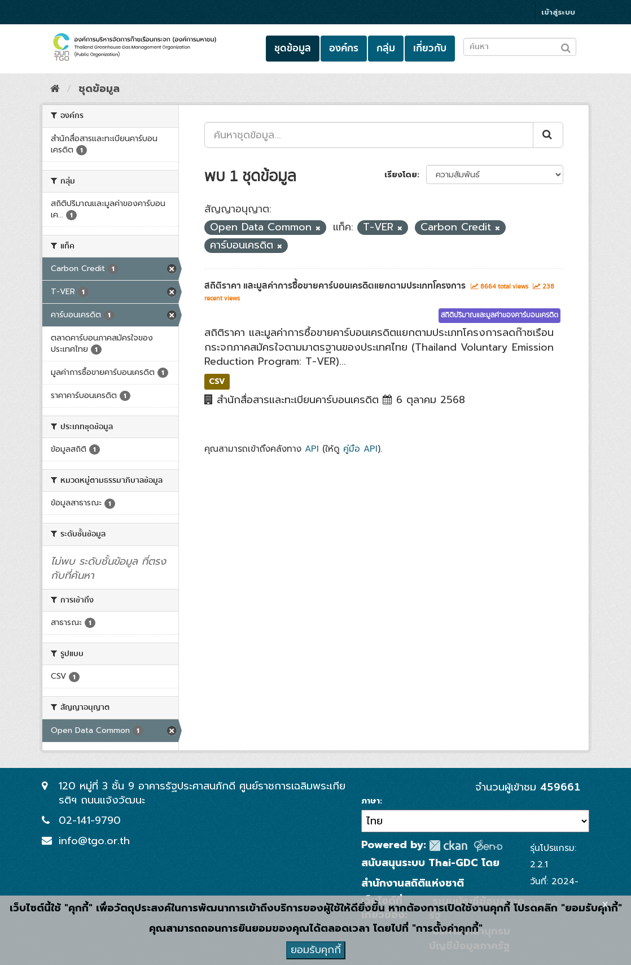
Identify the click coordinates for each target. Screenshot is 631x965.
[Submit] (548, 135)
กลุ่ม (385, 48)
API (312, 448)
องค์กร (343, 48)
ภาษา (370, 801)
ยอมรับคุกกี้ (316, 950)
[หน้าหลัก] (55, 89)
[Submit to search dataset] (566, 46)
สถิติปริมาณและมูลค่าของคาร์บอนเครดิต (499, 315)
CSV (217, 381)
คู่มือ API (360, 448)
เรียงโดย (400, 175)
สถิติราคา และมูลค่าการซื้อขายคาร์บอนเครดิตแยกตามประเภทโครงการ (335, 285)
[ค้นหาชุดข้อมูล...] (368, 135)
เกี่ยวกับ (429, 48)
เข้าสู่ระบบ (558, 12)
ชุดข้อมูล (292, 48)
